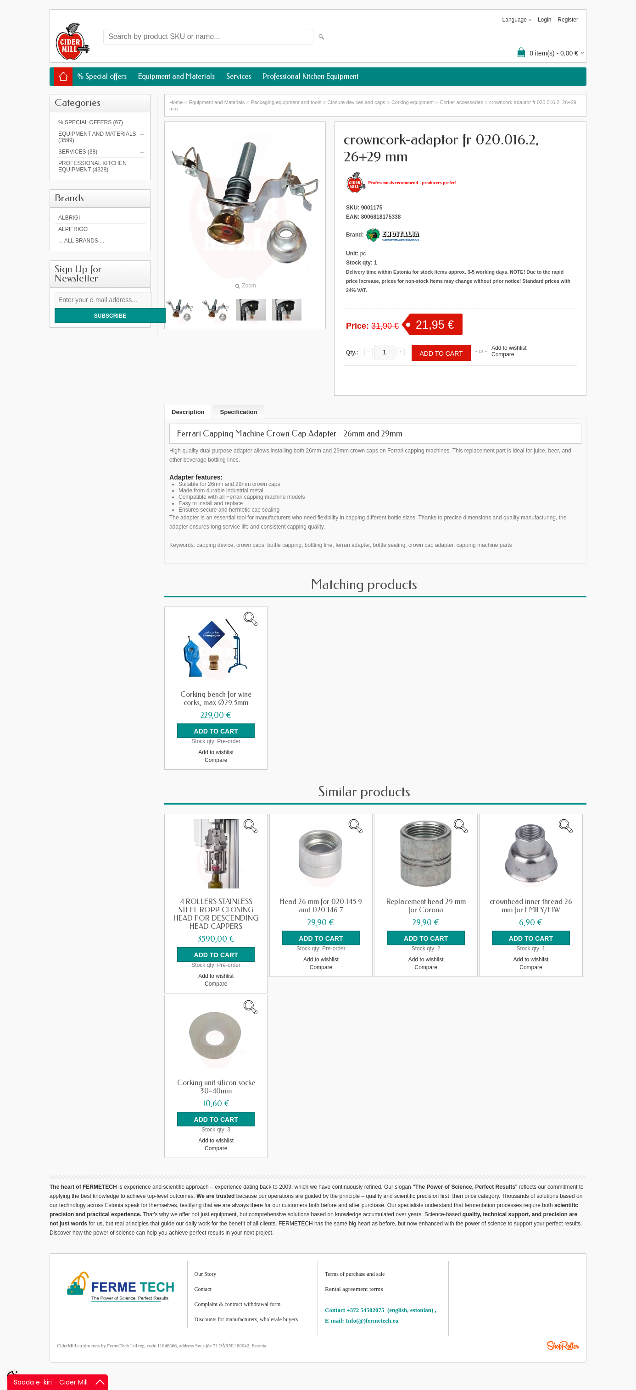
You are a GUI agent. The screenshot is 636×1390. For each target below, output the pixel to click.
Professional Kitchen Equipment (310, 76)
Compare (502, 354)
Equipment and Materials (176, 76)
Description (188, 411)
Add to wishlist (509, 348)
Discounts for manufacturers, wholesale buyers (246, 1319)
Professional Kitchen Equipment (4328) (92, 166)
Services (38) (77, 152)
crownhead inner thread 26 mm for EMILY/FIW (531, 906)
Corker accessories (461, 102)
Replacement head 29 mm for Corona (426, 906)
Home (176, 102)
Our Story (206, 1274)
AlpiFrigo (73, 229)
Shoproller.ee (563, 1345)
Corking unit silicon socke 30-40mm (216, 1087)
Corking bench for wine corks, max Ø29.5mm (215, 698)
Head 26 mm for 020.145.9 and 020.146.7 (320, 906)
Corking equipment (412, 102)
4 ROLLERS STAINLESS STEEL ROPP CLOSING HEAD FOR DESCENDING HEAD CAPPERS (216, 914)
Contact (203, 1289)
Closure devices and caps (356, 102)
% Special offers (102, 76)
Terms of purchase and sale (355, 1274)
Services (238, 76)
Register (568, 20)
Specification (238, 411)
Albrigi (69, 218)
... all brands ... (81, 240)
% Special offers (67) (90, 122)
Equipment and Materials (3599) (97, 137)
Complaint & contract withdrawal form (238, 1304)
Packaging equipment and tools (286, 102)
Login (544, 20)
